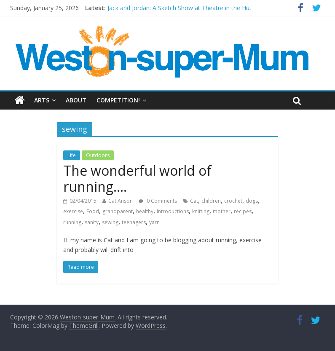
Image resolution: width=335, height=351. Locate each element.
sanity (92, 222)
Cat (194, 200)
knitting (200, 211)
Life (71, 155)
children (211, 200)
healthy (144, 211)
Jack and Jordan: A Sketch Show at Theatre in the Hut (179, 8)
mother (221, 211)
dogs (252, 200)
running (72, 222)
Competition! (118, 100)
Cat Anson (120, 200)
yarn (154, 222)
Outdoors (98, 155)
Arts (41, 100)
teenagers (134, 222)
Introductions (173, 211)
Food (92, 211)
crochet (233, 200)
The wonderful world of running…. (137, 178)
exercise (73, 211)
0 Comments (158, 200)
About (76, 100)
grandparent (117, 211)
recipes (243, 211)
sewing (110, 222)
